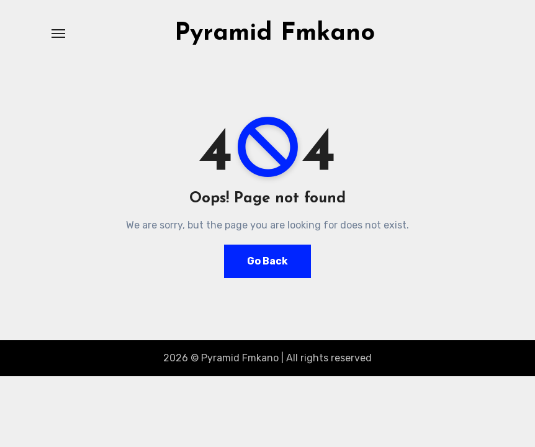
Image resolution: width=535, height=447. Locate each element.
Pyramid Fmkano (274, 33)
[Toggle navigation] (58, 33)
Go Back (267, 261)
